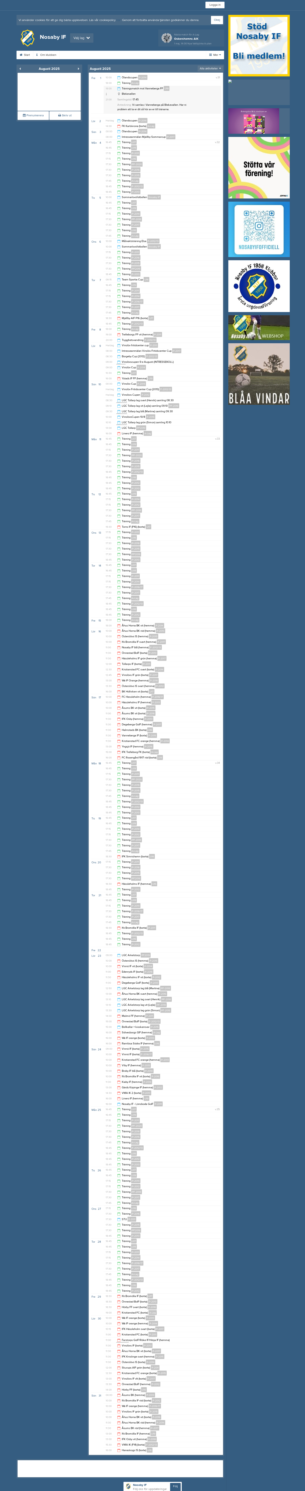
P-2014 (143, 77)
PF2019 (136, 268)
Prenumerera (33, 115)
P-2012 (145, 395)
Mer (215, 55)
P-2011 (135, 153)
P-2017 (171, 137)
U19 (167, 88)
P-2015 (136, 175)
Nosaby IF (154, 197)
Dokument (143, 55)
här (118, 20)
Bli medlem (94, 55)
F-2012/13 (137, 186)
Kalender (71, 55)
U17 (134, 142)
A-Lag (135, 83)
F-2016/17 (137, 301)
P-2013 (136, 192)
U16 (134, 158)
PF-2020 (137, 164)
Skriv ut (65, 115)
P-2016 (136, 170)
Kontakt (165, 55)
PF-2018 (136, 219)
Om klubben (46, 55)
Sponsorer (119, 55)
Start (25, 55)
